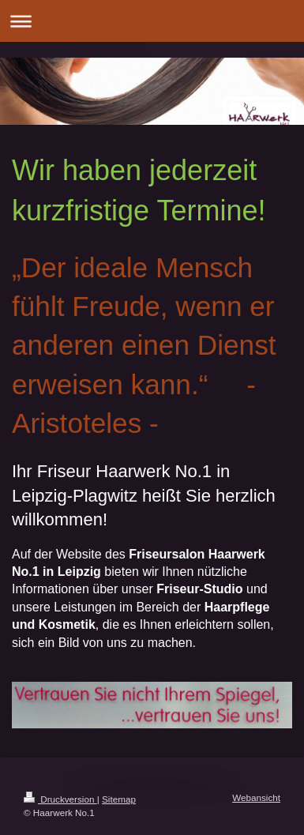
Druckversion (60, 799)
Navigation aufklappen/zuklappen (152, 21)
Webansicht (256, 797)
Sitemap (119, 799)
